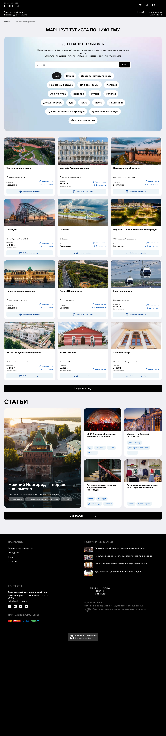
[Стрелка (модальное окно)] (64, 232)
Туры (10, 557)
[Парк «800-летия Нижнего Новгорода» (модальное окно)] (135, 232)
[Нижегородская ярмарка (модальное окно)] (20, 294)
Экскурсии (13, 552)
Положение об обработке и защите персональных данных (113, 605)
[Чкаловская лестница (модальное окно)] (18, 171)
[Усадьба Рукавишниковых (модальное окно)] (74, 171)
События (12, 561)
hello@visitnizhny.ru (18, 601)
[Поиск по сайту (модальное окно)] (147, 4)
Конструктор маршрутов (20, 548)
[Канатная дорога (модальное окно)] (122, 294)
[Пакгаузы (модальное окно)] (11, 232)
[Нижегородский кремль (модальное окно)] (126, 171)
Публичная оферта (93, 602)
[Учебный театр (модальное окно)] (121, 355)
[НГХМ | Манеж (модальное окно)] (68, 355)
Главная (7, 22)
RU (153, 5)
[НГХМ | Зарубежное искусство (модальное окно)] (23, 355)
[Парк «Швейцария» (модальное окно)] (71, 294)
